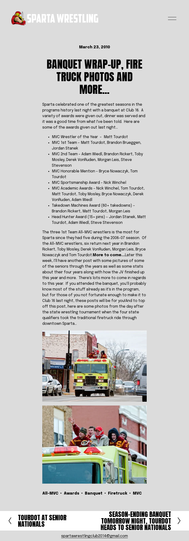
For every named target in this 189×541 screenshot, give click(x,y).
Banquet (94, 493)
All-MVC (50, 493)
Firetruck (117, 493)
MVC (137, 493)
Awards (71, 493)
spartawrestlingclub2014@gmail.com (94, 536)
